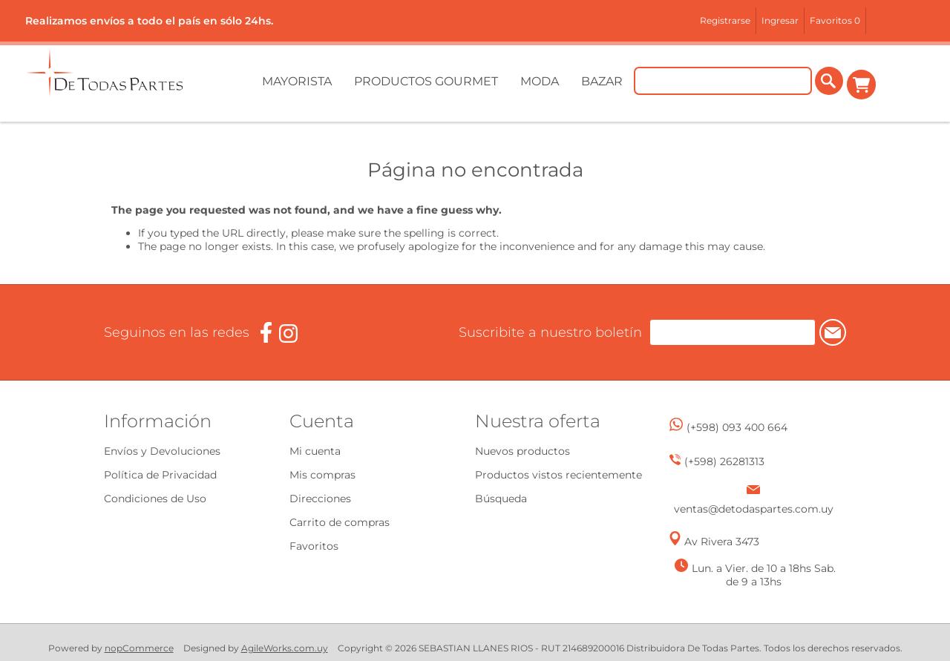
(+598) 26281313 (724, 461)
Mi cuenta (315, 451)
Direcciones (320, 498)
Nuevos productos (522, 451)
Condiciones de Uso (155, 498)
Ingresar (780, 20)
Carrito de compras (862, 84)
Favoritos (313, 546)
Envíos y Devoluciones (162, 451)
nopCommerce (139, 648)
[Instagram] (288, 333)
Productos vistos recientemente (558, 474)
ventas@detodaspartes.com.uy (753, 509)
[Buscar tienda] (724, 84)
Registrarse (725, 20)
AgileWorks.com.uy (284, 648)
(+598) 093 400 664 (737, 427)
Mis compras (322, 474)
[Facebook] (266, 332)
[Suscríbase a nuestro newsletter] (704, 332)
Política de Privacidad (160, 474)
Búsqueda (501, 498)
